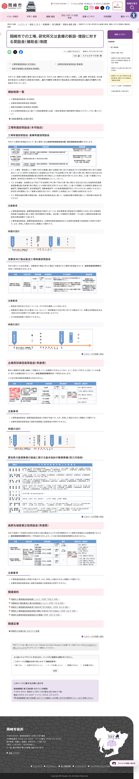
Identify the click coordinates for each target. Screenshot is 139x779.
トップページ (22, 24)
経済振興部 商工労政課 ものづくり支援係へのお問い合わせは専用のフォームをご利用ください (55, 698)
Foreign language (59, 3)
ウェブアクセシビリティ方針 (100, 766)
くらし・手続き (12, 16)
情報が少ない (72, 665)
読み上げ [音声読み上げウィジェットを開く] (89, 3)
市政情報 (107, 16)
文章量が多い (88, 665)
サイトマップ (37, 766)
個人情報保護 (66, 766)
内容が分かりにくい (35, 665)
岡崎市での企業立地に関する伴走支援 (121, 69)
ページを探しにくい (55, 665)
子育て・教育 (31, 16)
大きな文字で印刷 (91, 56)
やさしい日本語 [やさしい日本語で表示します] (78, 3)
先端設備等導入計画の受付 (22, 119)
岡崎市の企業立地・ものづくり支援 (25, 631)
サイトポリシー (51, 766)
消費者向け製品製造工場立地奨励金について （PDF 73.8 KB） (38, 603)
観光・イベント (126, 16)
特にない (19, 665)
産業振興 (46, 24)
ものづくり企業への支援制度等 (121, 86)
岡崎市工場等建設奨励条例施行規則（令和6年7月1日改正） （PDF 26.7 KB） (44, 611)
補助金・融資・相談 (69, 24)
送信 (55, 671)
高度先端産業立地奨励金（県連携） (26, 68)
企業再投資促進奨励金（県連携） (70, 64)
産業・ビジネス (88, 16)
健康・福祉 (50, 16)
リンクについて (80, 766)
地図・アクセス (14, 753)
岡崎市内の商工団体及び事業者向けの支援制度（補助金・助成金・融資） (120, 60)
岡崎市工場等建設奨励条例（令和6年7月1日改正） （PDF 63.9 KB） (40, 607)
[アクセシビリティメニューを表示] (133, 15)
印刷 (75, 56)
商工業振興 (56, 24)
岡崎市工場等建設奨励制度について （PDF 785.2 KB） (35, 599)
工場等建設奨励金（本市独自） (24, 64)
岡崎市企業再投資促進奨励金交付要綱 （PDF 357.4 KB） (36, 615)
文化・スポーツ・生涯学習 (69, 16)
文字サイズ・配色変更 (103, 3)
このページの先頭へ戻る (94, 354)
